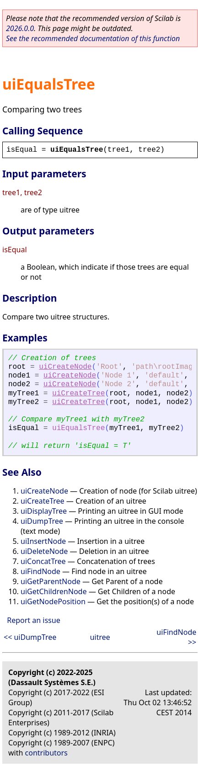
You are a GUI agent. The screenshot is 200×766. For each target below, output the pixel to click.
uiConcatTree (43, 561)
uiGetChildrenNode (53, 591)
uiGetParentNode (51, 581)
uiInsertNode (43, 541)
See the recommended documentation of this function (93, 38)
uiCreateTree (78, 393)
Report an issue (33, 620)
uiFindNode (40, 571)
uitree (100, 637)
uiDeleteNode (44, 551)
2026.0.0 (20, 28)
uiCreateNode (65, 367)
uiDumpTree (42, 521)
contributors (46, 753)
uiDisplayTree (44, 511)
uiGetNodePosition (53, 601)
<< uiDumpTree (30, 637)
